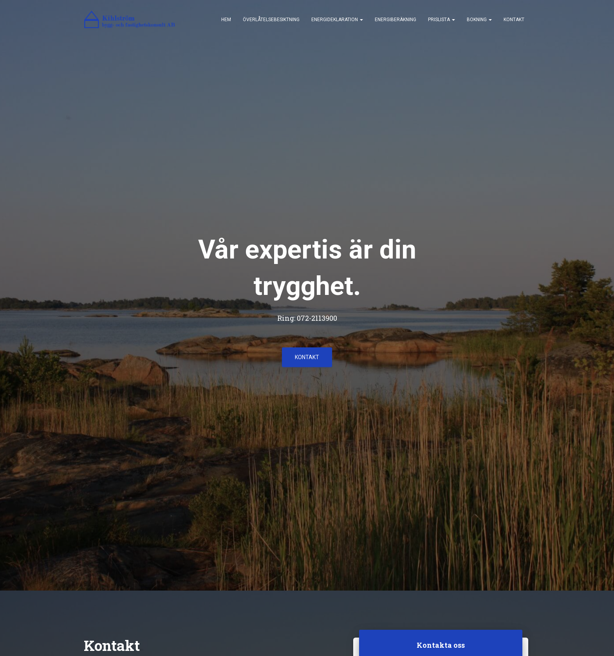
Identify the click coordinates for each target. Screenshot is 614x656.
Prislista (441, 19)
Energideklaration (337, 19)
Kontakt (514, 19)
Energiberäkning (395, 19)
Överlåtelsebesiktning (271, 19)
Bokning (479, 19)
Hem (226, 19)
